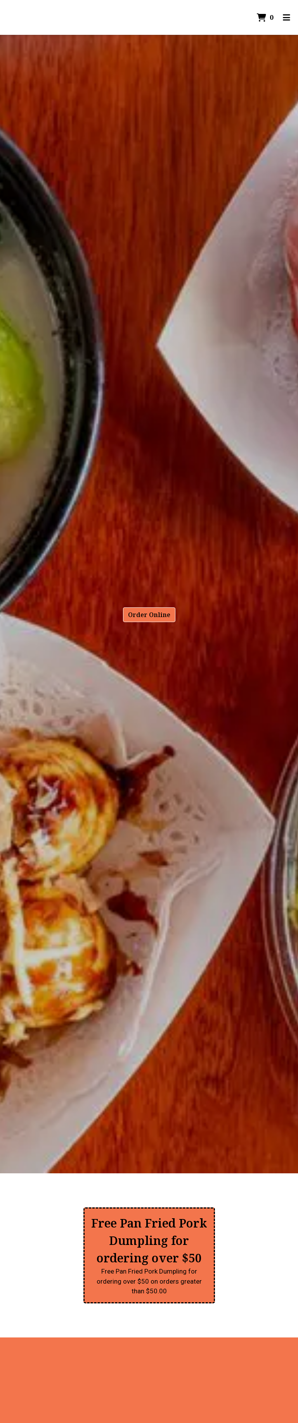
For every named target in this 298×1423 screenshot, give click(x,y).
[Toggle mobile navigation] (286, 17)
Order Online (149, 614)
